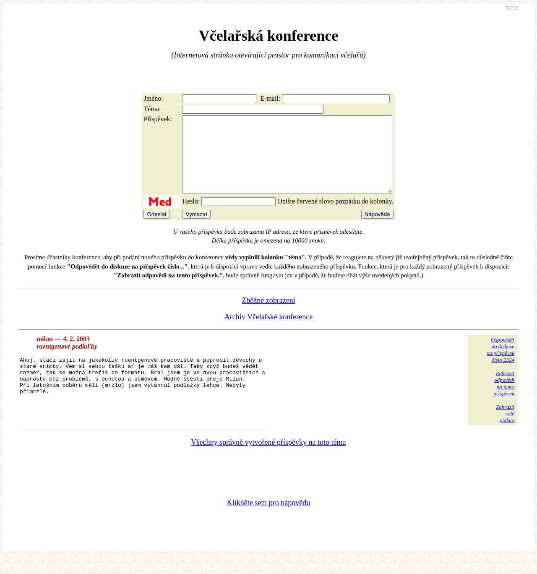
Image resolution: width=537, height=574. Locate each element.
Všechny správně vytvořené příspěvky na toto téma (268, 457)
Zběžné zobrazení (268, 315)
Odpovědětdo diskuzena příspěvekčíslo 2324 (500, 365)
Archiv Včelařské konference (268, 332)
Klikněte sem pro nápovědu (268, 518)
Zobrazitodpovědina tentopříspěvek (503, 398)
